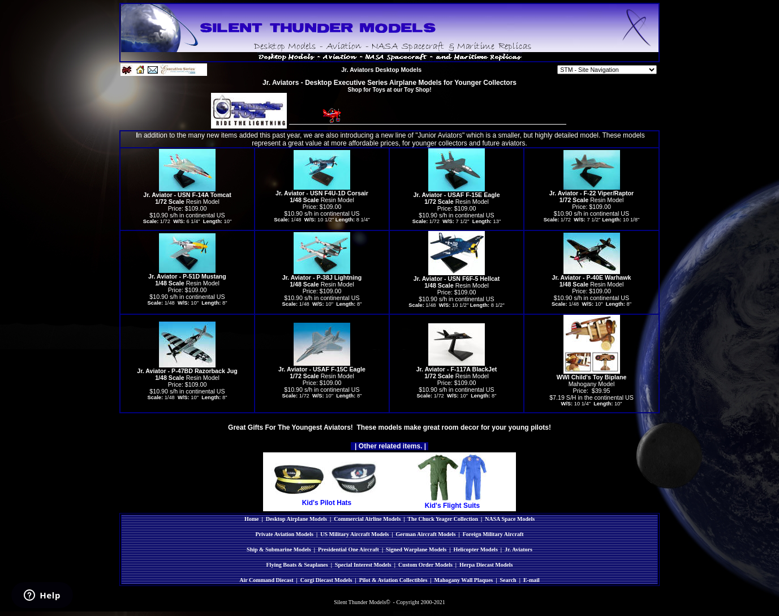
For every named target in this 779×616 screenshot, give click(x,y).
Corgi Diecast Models (326, 580)
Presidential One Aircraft (348, 549)
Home (251, 519)
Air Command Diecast (266, 580)
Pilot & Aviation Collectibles (393, 580)
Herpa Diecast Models (486, 565)
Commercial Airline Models (367, 519)
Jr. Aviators (518, 549)
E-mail (531, 580)
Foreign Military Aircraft (493, 534)
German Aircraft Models (426, 534)
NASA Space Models (510, 519)
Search (508, 580)
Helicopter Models (475, 549)
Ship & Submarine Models (279, 549)
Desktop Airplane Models (296, 519)
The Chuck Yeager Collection (442, 519)
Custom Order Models (425, 565)
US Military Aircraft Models (354, 534)
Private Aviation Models (284, 534)
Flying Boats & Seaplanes (297, 565)
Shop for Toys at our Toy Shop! (390, 90)
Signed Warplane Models (416, 549)
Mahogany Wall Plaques (463, 580)
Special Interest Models (363, 565)
